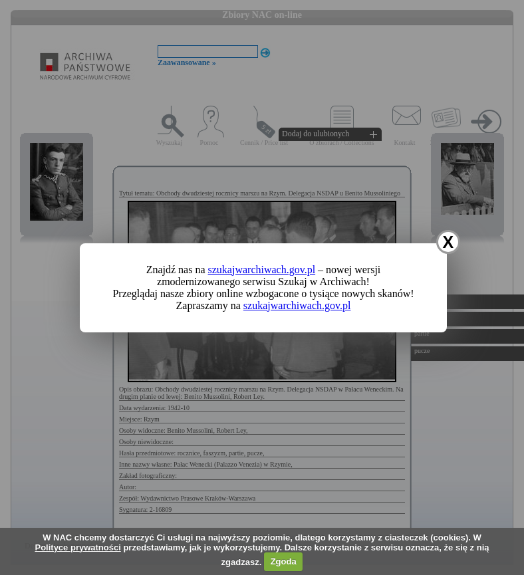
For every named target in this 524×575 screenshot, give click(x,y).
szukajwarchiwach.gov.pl (262, 269)
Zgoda (284, 561)
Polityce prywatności (77, 547)
